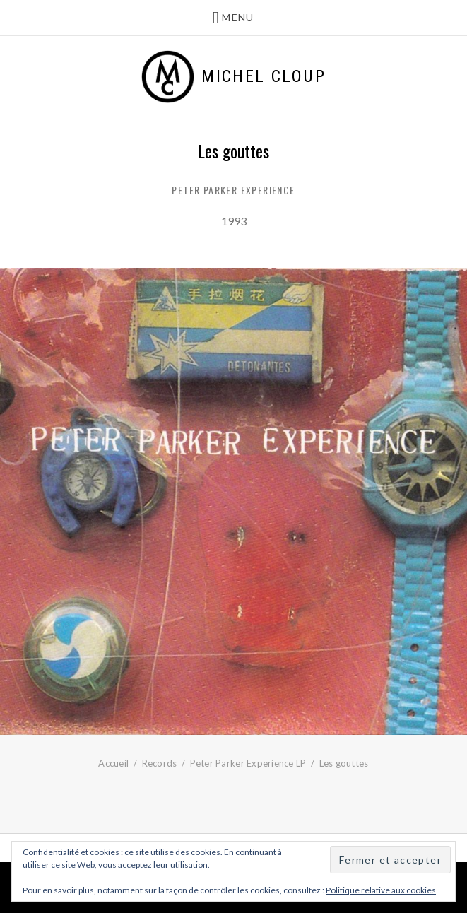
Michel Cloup (263, 76)
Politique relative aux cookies (381, 890)
